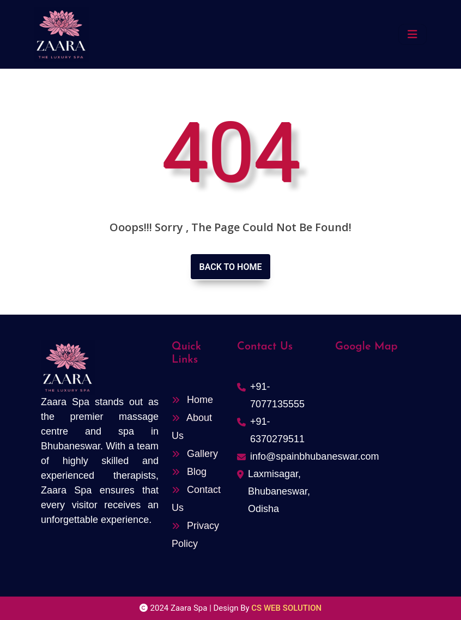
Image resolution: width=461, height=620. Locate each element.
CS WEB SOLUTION (286, 608)
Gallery (195, 453)
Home (192, 399)
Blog (189, 471)
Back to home (230, 267)
